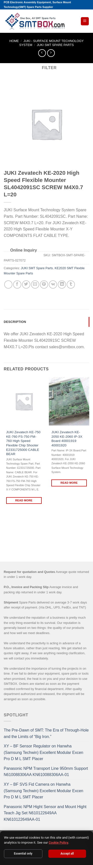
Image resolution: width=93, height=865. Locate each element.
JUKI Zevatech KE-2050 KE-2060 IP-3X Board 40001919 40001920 (66, 438)
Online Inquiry (23, 250)
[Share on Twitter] (26, 284)
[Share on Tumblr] (71, 284)
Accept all (67, 853)
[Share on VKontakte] (53, 284)
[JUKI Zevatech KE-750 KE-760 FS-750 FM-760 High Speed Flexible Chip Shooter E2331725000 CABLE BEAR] (24, 401)
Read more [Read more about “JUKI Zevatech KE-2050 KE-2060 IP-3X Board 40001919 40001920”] (69, 482)
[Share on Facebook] (17, 284)
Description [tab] (15, 322)
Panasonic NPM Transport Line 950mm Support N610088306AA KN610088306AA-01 (46, 771)
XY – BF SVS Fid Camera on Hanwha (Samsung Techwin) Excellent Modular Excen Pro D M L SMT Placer (43, 790)
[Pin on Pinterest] (44, 284)
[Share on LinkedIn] (62, 284)
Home (14, 41)
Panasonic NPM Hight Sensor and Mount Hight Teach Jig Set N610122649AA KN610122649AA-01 (45, 813)
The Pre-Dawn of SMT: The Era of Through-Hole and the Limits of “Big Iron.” (46, 733)
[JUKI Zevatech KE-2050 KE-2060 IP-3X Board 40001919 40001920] (69, 401)
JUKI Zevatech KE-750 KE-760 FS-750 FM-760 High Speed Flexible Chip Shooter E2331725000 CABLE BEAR (23, 443)
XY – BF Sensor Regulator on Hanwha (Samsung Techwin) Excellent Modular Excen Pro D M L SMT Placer (43, 752)
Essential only (23, 853)
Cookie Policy (58, 842)
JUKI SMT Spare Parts (55, 45)
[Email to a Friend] (35, 284)
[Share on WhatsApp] (8, 284)
